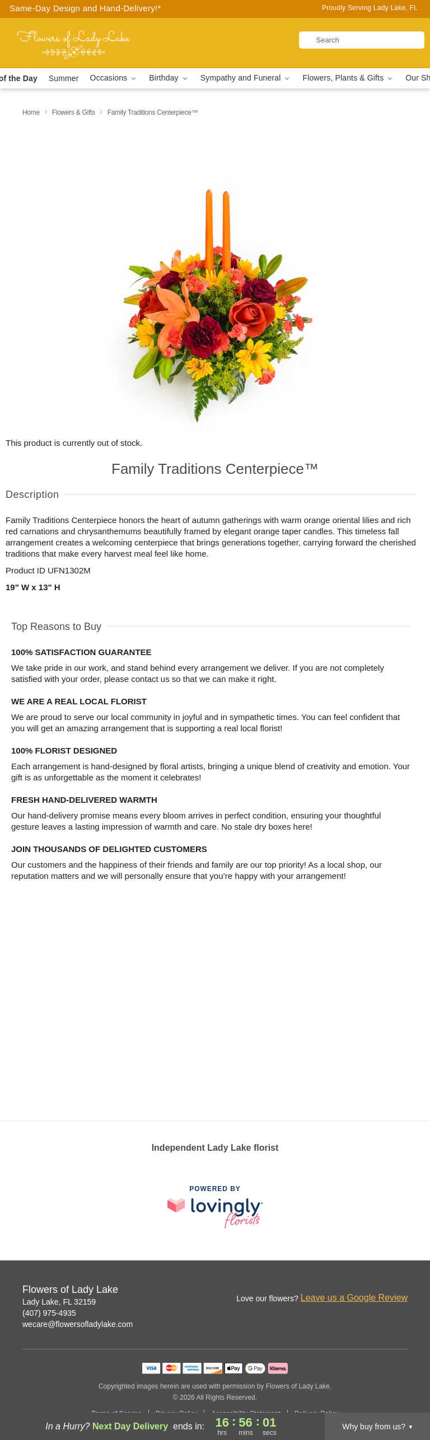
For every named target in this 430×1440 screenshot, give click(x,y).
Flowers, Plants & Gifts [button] (348, 78)
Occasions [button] (114, 78)
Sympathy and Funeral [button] (246, 78)
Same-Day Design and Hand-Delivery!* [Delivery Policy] (85, 8)
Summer (64, 78)
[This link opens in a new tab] (215, 1207)
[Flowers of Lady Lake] (74, 43)
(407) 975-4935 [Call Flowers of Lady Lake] (49, 1313)
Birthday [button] (169, 78)
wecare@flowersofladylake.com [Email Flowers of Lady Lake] (77, 1324)
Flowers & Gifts (73, 112)
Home (31, 112)
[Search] (361, 40)
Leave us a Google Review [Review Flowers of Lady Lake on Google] (354, 1297)
